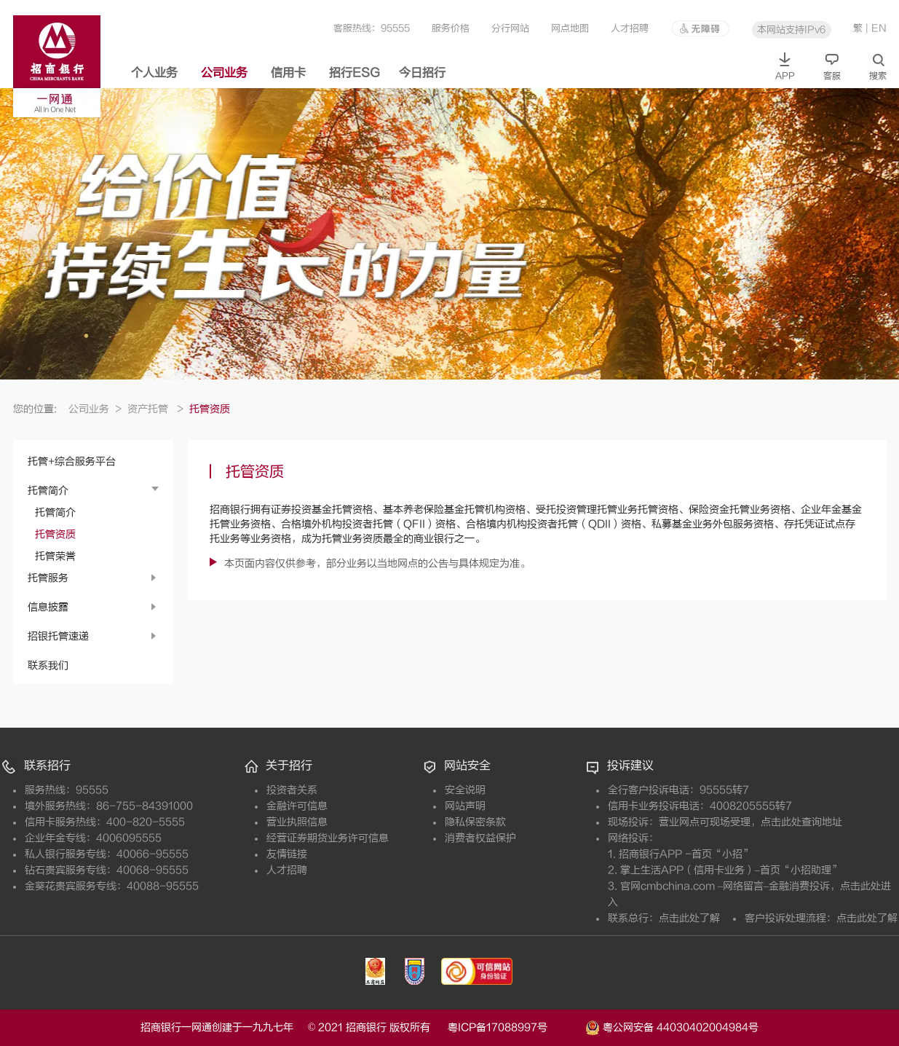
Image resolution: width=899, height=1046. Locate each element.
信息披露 (48, 607)
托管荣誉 (55, 556)
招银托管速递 (58, 636)
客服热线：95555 (371, 28)
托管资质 (55, 534)
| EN (876, 28)
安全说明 (465, 790)
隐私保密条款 (475, 822)
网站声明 (465, 806)
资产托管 (155, 409)
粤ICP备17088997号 (515, 1027)
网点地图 (570, 28)
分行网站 (510, 28)
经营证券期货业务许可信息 (327, 838)
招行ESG (354, 72)
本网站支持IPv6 (791, 29)
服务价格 (451, 28)
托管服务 (48, 578)
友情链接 (286, 854)
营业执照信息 (297, 822)
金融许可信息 (297, 806)
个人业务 (154, 72)
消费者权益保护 (480, 838)
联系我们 (48, 665)
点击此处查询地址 (801, 822)
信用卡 (288, 72)
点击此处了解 (689, 918)
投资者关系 (291, 790)
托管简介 (48, 490)
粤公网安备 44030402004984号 (672, 1026)
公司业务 (224, 72)
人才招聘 (630, 28)
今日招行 (422, 72)
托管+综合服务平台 (72, 461)
